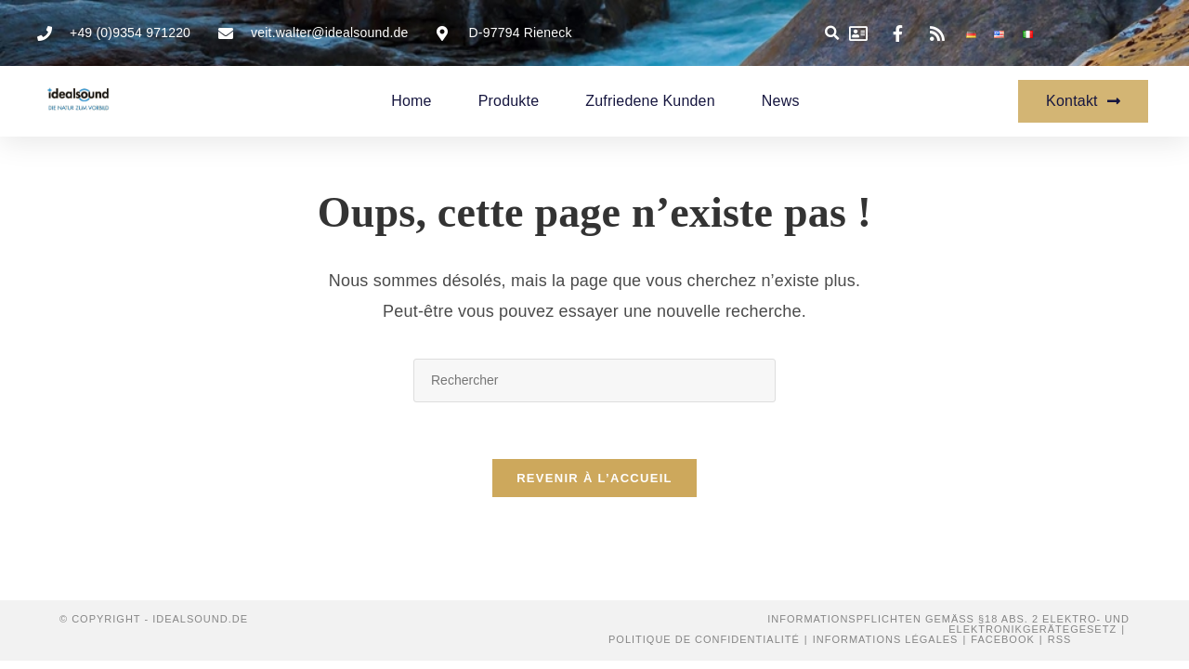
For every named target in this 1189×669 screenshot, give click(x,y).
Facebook (1003, 639)
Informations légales (886, 639)
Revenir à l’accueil (594, 478)
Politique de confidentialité (704, 639)
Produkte (509, 101)
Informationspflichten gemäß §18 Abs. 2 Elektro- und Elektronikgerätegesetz (948, 624)
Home (411, 101)
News (781, 101)
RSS (1060, 639)
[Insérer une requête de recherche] (594, 380)
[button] (832, 33)
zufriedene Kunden (650, 101)
